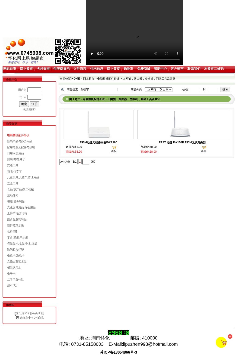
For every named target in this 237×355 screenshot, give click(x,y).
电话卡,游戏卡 (16, 255)
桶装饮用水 (14, 267)
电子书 (11, 273)
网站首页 (9, 69)
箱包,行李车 (14, 171)
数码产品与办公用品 (19, 141)
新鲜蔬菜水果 (15, 225)
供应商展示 (61, 69)
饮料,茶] (12, 231)
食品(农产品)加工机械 (20, 189)
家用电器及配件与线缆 (21, 147)
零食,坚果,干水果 (17, 237)
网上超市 (26, 69)
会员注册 (37, 313)
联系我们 (193, 69)
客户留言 (177, 69)
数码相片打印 (15, 249)
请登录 (26, 313)
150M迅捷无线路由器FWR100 (98, 142)
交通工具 (12, 165)
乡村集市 (43, 69)
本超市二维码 (214, 69)
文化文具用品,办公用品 (21, 207)
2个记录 (65, 162)
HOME (76, 78)
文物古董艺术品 (17, 261)
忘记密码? (29, 109)
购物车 (128, 69)
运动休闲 (12, 195)
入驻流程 (79, 69)
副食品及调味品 (17, 219)
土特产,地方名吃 (17, 213)
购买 (113, 151)
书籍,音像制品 (16, 201)
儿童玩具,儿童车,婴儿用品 (23, 177)
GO (93, 161)
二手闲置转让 (15, 279)
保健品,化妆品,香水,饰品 (22, 243)
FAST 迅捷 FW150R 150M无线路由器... (183, 142)
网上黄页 (113, 69)
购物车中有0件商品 (29, 317)
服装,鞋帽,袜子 (16, 159)
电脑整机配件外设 (18, 135)
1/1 (75, 161)
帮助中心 (160, 69)
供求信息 (96, 69)
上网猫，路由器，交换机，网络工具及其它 (149, 78)
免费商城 (143, 69)
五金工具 (12, 183)
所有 (10, 285)
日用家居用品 (15, 153)
